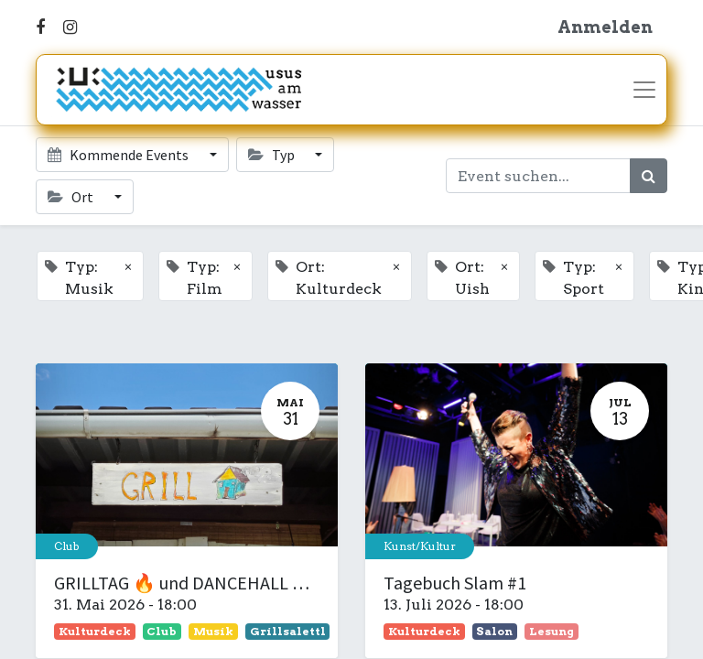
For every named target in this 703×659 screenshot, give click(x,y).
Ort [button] (72, 197)
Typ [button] (272, 155)
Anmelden (605, 27)
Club (67, 546)
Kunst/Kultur (420, 546)
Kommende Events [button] (119, 155)
